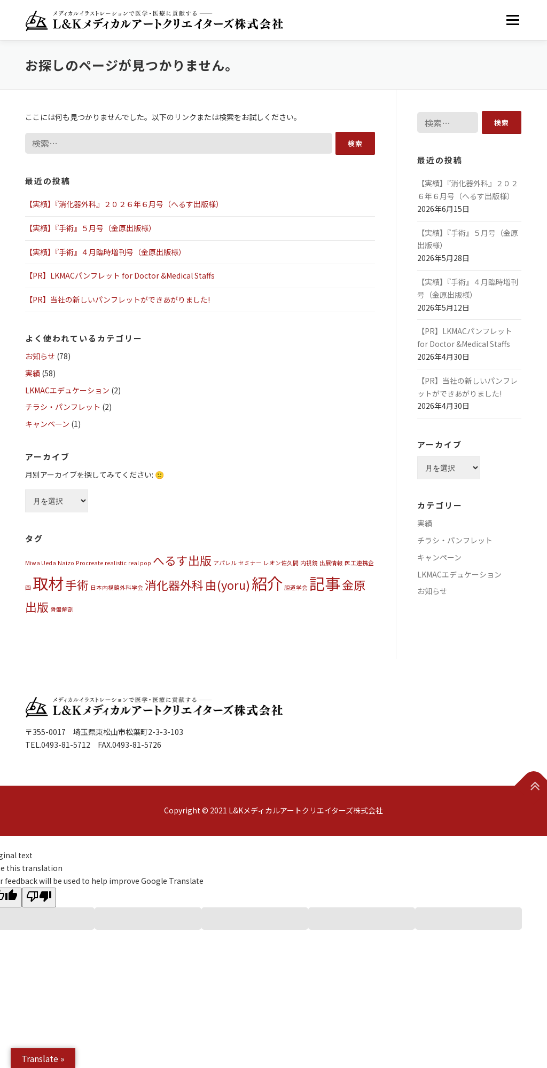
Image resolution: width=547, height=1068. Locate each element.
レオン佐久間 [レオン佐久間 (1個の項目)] (281, 563)
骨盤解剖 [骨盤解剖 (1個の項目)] (62, 609)
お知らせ (40, 356)
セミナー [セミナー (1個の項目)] (250, 563)
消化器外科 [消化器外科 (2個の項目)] (174, 584)
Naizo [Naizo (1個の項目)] (66, 563)
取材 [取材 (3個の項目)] (48, 583)
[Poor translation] (39, 897)
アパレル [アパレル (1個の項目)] (225, 563)
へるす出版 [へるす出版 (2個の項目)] (182, 560)
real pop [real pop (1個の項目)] (139, 563)
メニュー (512, 19)
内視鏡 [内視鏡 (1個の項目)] (309, 563)
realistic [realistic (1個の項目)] (116, 563)
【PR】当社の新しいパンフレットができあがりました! (117, 299)
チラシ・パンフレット (62, 406)
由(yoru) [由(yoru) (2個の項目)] (227, 584)
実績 (32, 373)
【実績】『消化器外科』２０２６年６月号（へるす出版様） (124, 204)
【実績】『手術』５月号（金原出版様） (90, 228)
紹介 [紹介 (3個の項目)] (267, 583)
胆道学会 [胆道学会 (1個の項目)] (296, 587)
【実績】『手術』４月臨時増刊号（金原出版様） (105, 252)
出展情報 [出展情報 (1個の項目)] (331, 563)
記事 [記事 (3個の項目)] (324, 583)
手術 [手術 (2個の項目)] (77, 584)
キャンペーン (47, 423)
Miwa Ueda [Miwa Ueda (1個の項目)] (40, 563)
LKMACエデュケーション (67, 390)
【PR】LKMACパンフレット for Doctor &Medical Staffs (120, 275)
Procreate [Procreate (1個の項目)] (89, 563)
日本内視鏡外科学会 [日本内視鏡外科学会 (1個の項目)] (116, 587)
